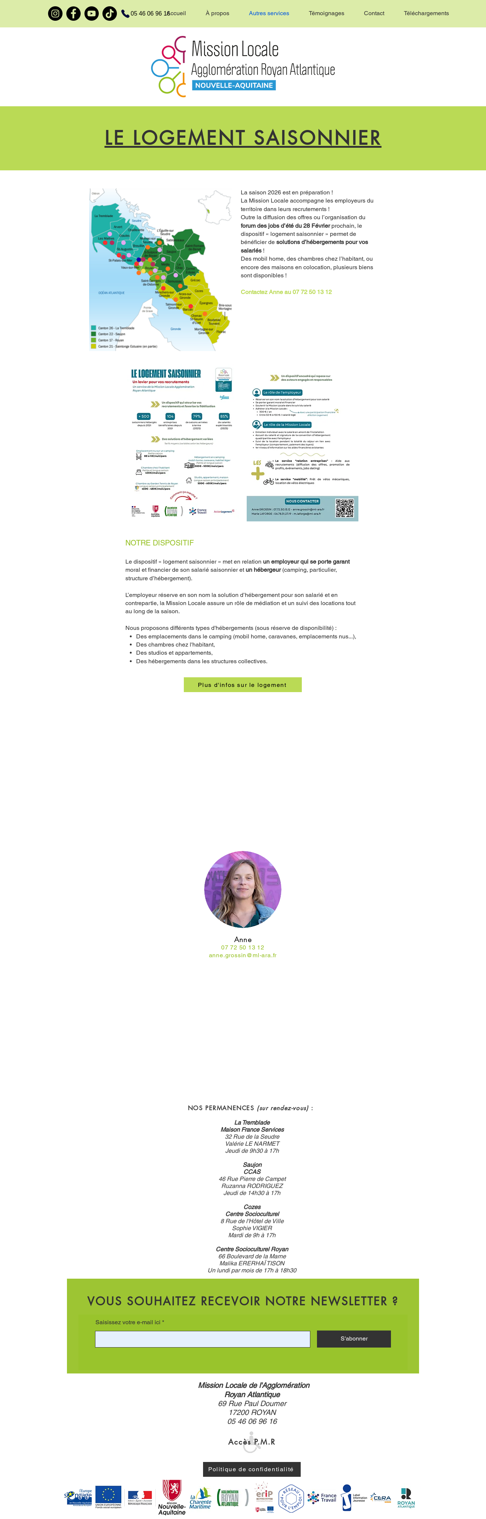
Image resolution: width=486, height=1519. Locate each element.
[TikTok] (109, 13)
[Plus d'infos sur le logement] (243, 684)
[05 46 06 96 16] (141, 13)
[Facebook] (73, 13)
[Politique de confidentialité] (252, 1469)
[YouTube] (91, 13)
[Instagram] (55, 13)
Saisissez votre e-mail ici (128, 1322)
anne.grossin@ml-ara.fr (243, 955)
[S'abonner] (354, 1339)
